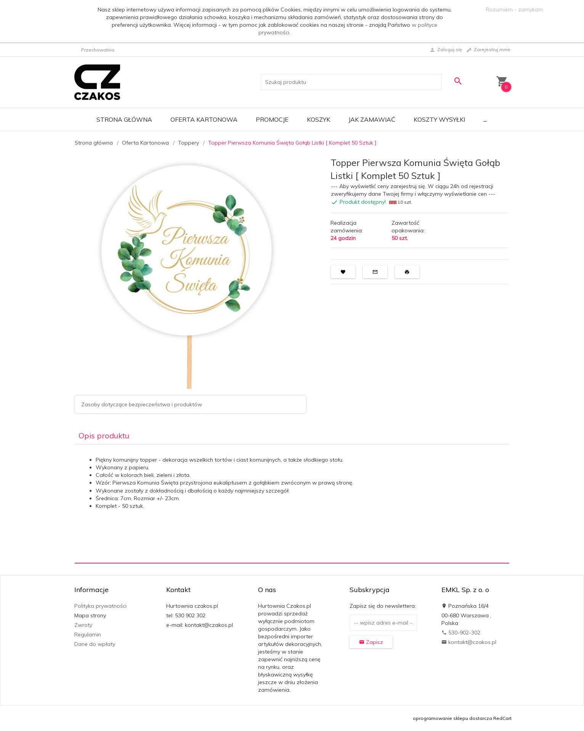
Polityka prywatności (100, 605)
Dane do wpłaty (94, 644)
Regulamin (87, 634)
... (485, 119)
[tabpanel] (292, 504)
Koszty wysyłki (439, 119)
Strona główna (124, 119)
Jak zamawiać (371, 119)
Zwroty (83, 625)
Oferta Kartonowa (203, 119)
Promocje (272, 119)
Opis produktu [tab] (104, 435)
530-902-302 (460, 632)
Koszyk (318, 119)
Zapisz (371, 642)
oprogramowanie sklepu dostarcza (452, 718)
